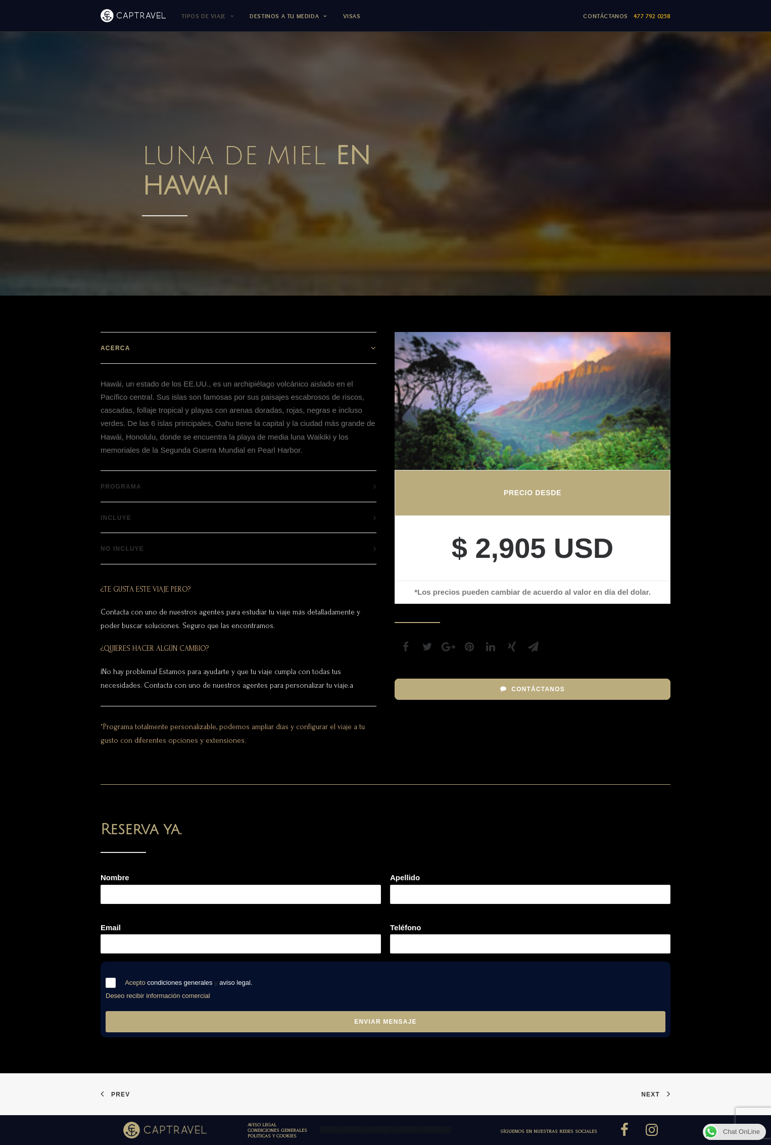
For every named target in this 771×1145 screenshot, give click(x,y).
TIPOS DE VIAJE (207, 16)
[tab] (238, 347)
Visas (352, 16)
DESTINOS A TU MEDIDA (288, 16)
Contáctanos (626, 16)
